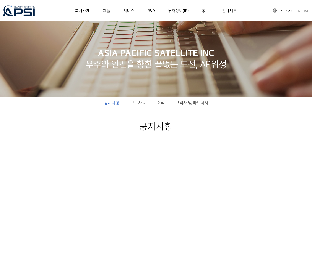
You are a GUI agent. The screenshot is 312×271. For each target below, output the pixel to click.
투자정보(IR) (178, 10)
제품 (106, 10)
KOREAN (286, 10)
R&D (151, 10)
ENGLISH (302, 10)
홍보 (205, 10)
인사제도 (229, 10)
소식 (160, 103)
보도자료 (138, 103)
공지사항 (111, 103)
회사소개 (82, 10)
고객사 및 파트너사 (191, 103)
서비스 (128, 10)
